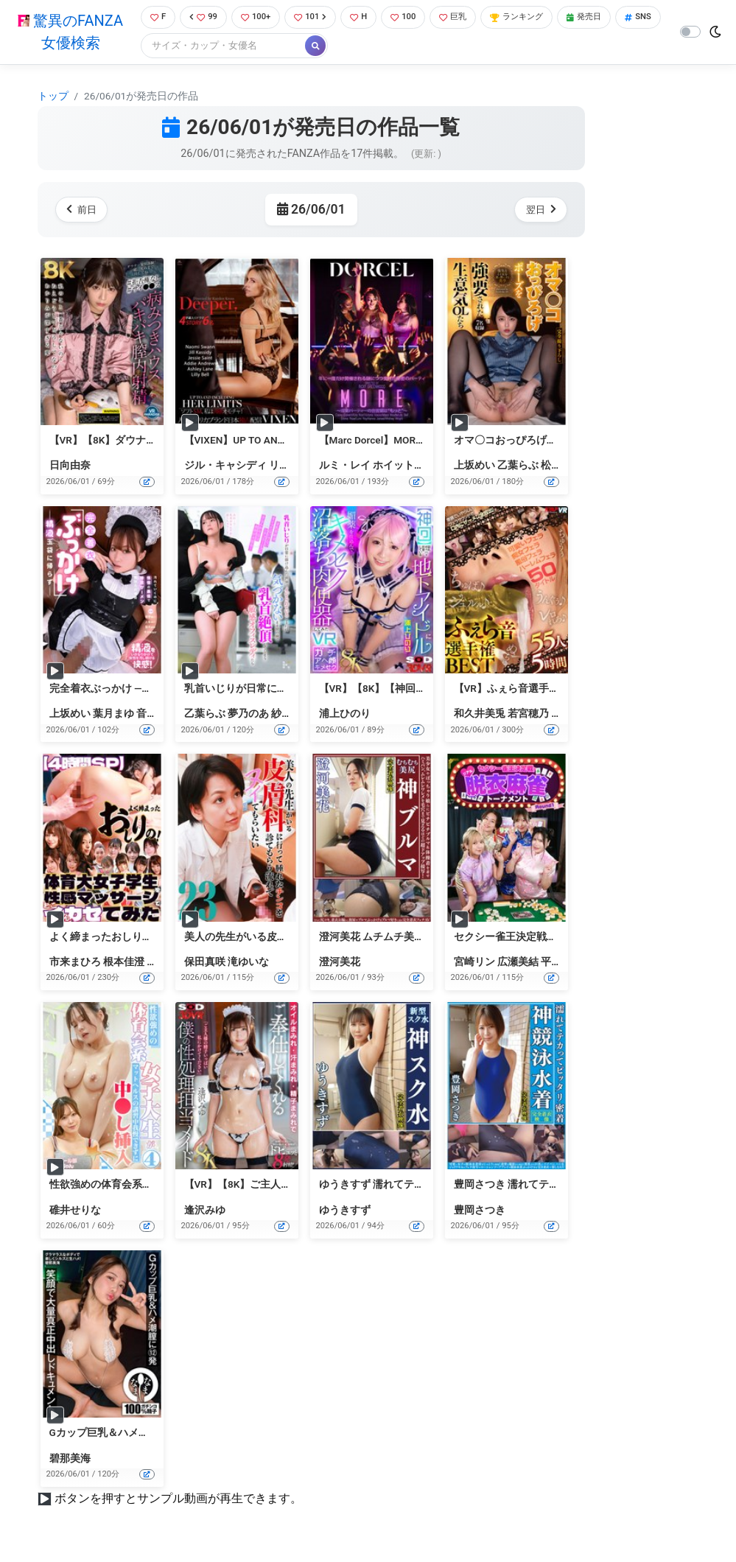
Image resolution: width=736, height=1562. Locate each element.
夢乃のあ (248, 715)
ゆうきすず (345, 1211)
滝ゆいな (248, 963)
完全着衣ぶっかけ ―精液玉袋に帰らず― (140, 690)
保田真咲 (204, 963)
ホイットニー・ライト (424, 467)
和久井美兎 (479, 715)
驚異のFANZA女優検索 (67, 33)
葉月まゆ (113, 715)
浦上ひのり (345, 715)
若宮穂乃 (528, 715)
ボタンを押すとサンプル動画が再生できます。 (178, 1500)
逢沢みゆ (204, 1211)
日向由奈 (70, 467)
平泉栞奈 (561, 963)
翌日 (538, 211)
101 (316, 18)
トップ (53, 97)
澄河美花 (339, 963)
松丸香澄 (561, 467)
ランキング (538, 18)
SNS (160, 47)
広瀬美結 (518, 963)
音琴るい (157, 715)
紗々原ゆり (297, 715)
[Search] (271, 47)
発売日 (612, 18)
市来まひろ (75, 963)
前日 (84, 211)
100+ (257, 18)
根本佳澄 (123, 963)
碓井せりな (75, 1211)
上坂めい (474, 467)
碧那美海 (70, 1459)
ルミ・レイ (345, 467)
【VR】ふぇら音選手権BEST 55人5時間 (544, 690)
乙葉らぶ (518, 467)
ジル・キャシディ (225, 467)
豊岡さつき (479, 1211)
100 (414, 18)
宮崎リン (474, 963)
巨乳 (468, 18)
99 (201, 18)
